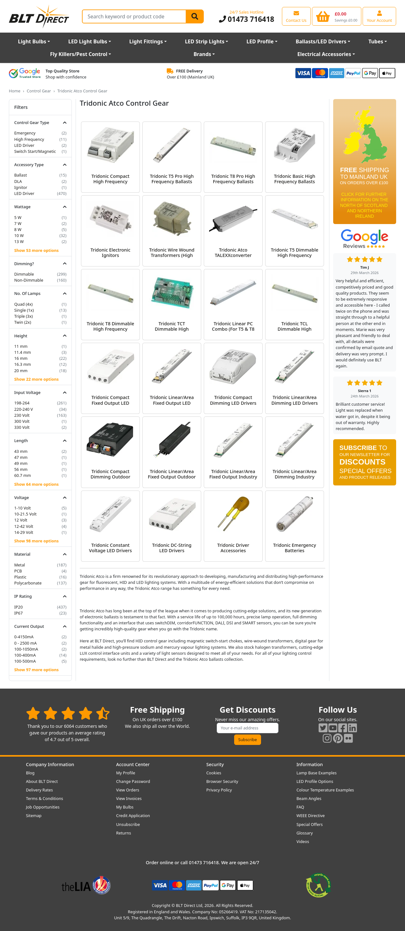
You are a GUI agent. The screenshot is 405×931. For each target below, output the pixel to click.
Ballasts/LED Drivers (321, 41)
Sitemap (33, 815)
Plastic (20, 577)
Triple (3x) (23, 316)
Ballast (20, 175)
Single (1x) (24, 310)
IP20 (18, 607)
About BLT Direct (42, 781)
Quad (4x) (23, 304)
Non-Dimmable (28, 280)
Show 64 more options (36, 484)
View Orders (127, 790)
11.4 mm (22, 352)
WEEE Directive (310, 815)
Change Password (133, 781)
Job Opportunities (42, 807)
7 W (18, 223)
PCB (18, 571)
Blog (30, 773)
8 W (18, 229)
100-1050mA (26, 649)
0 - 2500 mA (25, 643)
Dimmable (24, 274)
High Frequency (29, 139)
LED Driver (24, 145)
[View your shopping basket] (337, 16)
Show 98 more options (36, 541)
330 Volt (21, 427)
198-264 (21, 403)
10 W (19, 235)
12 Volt (20, 520)
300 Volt (21, 421)
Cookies (213, 773)
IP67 (18, 613)
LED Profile (260, 41)
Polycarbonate (27, 583)
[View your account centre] (379, 16)
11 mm (21, 346)
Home (14, 91)
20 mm (21, 370)
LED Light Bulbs (87, 41)
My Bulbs (125, 807)
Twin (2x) (22, 322)
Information (309, 764)
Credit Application (133, 815)
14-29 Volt (23, 532)
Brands (202, 54)
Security (215, 764)
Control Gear (39, 91)
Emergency (24, 133)
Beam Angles (308, 798)
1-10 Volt (22, 508)
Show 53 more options (36, 250)
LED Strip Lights (204, 41)
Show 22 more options (36, 379)
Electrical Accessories (324, 54)
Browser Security (222, 781)
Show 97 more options (36, 669)
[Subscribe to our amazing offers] (248, 728)
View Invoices (129, 798)
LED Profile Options (314, 781)
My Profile (125, 773)
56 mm (21, 469)
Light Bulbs (32, 41)
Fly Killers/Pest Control (78, 54)
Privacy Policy (219, 790)
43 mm (21, 451)
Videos (302, 841)
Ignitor (20, 187)
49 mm (21, 463)
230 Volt (21, 415)
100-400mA (25, 655)
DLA (18, 181)
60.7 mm (22, 475)
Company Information (50, 764)
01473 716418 (246, 19)
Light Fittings (146, 41)
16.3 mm (22, 364)
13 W (19, 241)
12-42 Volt (23, 526)
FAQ (300, 807)
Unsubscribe (128, 824)
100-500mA (25, 661)
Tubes (376, 41)
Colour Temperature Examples (325, 790)
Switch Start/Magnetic (35, 151)
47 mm (21, 457)
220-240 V (23, 409)
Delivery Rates (39, 790)
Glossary (304, 833)
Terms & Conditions (44, 798)
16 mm (21, 358)
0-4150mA (24, 637)
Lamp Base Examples (316, 773)
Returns (123, 833)
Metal (19, 565)
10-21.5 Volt (25, 514)
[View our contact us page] (296, 16)
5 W (18, 217)
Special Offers (309, 824)
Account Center (133, 764)
